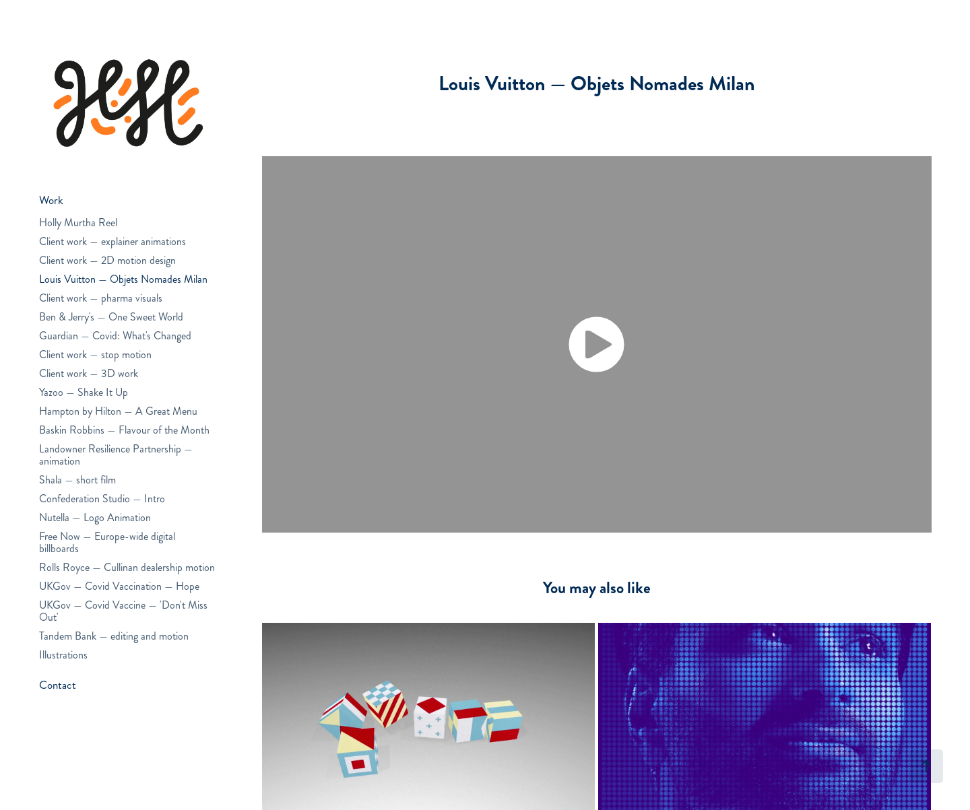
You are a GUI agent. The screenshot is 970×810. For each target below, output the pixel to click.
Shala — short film (77, 479)
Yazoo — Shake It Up (83, 392)
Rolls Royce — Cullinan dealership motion (127, 567)
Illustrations (63, 655)
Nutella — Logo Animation (95, 517)
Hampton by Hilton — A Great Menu (118, 411)
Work (51, 200)
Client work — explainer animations (112, 241)
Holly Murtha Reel (78, 222)
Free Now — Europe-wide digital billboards (107, 542)
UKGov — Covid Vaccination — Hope (119, 586)
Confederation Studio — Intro (102, 498)
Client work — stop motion (95, 354)
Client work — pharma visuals (100, 298)
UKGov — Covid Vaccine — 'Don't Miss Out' (123, 611)
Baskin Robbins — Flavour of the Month (124, 430)
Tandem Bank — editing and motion (114, 636)
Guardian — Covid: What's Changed (115, 335)
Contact (57, 685)
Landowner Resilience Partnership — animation (116, 455)
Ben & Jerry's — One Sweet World (111, 317)
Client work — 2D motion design (107, 260)
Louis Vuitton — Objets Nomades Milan (123, 279)
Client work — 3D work (88, 373)
